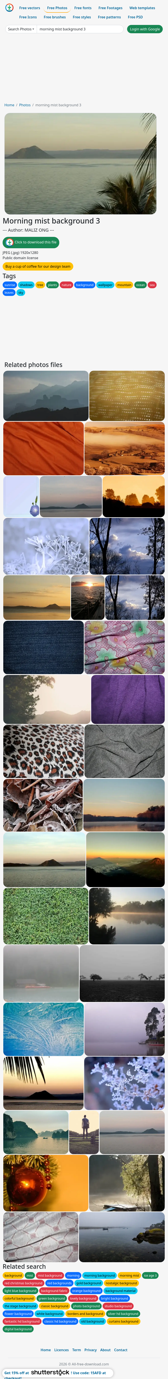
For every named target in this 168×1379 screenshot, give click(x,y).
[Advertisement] (84, 69)
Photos (24, 105)
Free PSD (135, 17)
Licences (61, 1350)
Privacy (90, 1350)
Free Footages (110, 7)
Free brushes (55, 17)
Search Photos (20, 29)
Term (76, 1350)
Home (9, 105)
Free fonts (83, 7)
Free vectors (29, 7)
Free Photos (57, 7)
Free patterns (109, 17)
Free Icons (28, 17)
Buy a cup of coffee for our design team (37, 266)
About (105, 1350)
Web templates (142, 7)
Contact (121, 1350)
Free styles (82, 17)
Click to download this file (30, 242)
